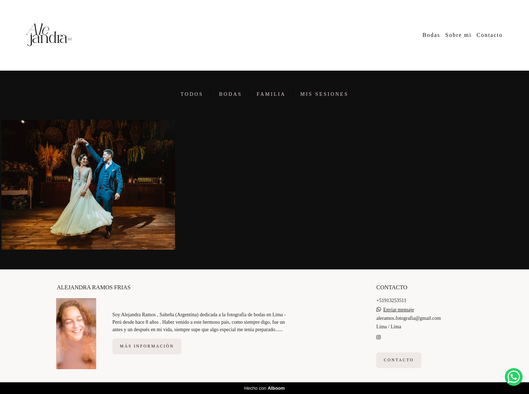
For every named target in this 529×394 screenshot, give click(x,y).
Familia (271, 94)
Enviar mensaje (398, 309)
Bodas (431, 35)
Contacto (489, 35)
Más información (147, 346)
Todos (192, 94)
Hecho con (264, 388)
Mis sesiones (324, 94)
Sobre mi (458, 35)
